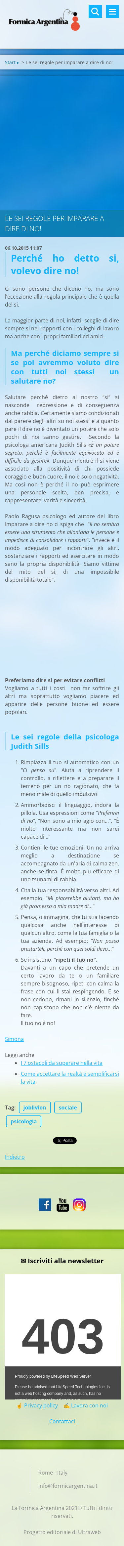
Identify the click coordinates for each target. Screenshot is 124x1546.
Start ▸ (12, 62)
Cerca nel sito (95, 11)
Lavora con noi (89, 1405)
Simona (14, 1039)
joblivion (34, 1107)
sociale (68, 1107)
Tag (9, 1107)
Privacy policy (41, 1405)
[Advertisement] (62, 141)
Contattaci (62, 1421)
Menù (112, 11)
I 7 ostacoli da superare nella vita (62, 1062)
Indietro (15, 1156)
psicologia (24, 1121)
